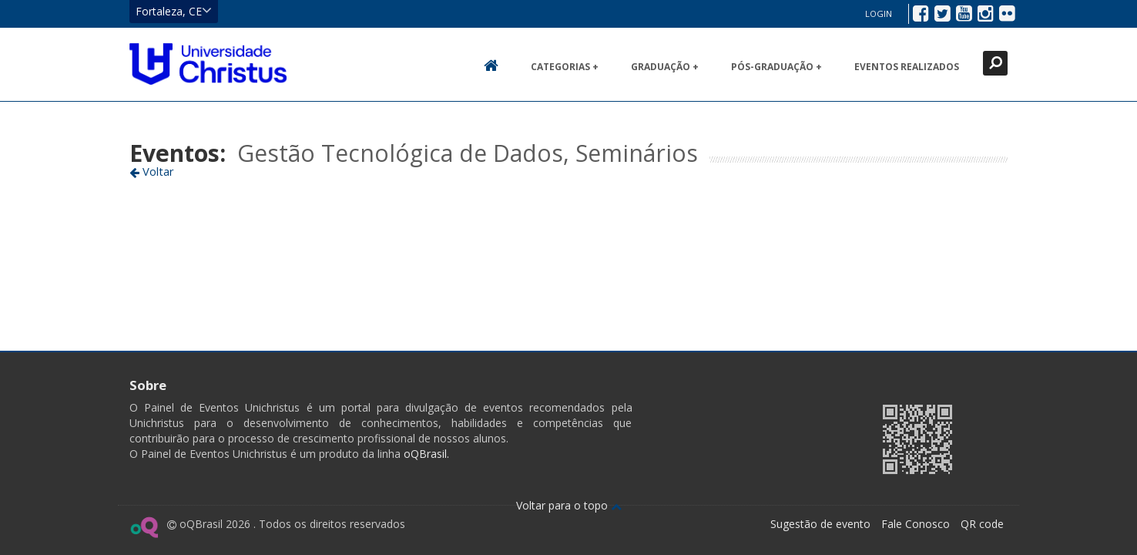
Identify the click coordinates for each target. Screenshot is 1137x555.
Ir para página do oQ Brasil (143, 527)
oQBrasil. (425, 453)
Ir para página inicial (208, 64)
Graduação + (665, 66)
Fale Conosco (915, 523)
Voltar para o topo (569, 505)
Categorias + (565, 66)
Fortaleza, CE (174, 10)
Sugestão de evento (820, 523)
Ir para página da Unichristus (771, 437)
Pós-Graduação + (776, 66)
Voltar (151, 171)
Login (878, 13)
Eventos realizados (906, 66)
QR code (982, 523)
